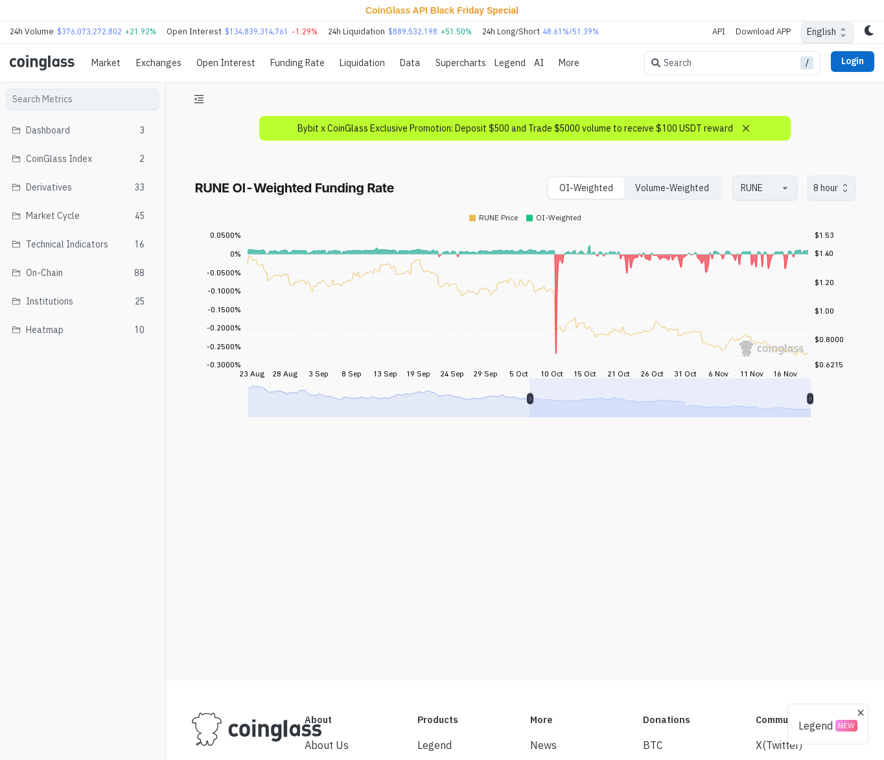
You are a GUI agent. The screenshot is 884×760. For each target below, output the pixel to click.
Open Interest (225, 63)
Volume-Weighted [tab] (672, 188)
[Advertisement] (525, 622)
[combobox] (758, 188)
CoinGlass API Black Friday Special (442, 10)
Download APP (763, 31)
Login (852, 61)
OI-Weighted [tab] (586, 188)
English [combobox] (821, 32)
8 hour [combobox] (825, 188)
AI (539, 63)
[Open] (785, 188)
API (718, 31)
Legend (510, 63)
